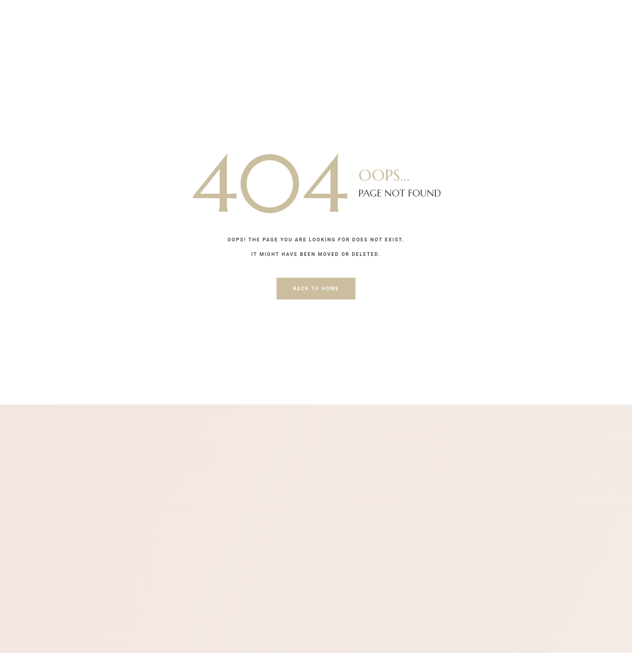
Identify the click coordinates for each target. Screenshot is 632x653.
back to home (316, 288)
